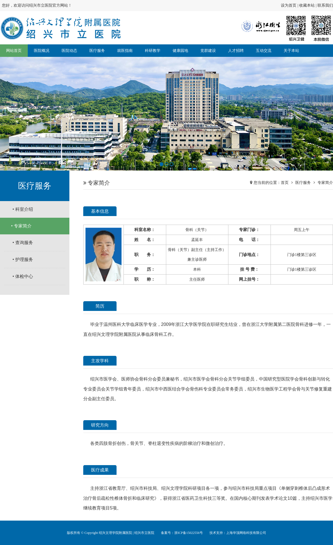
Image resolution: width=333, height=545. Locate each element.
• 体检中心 (22, 276)
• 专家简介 (21, 226)
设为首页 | (290, 5)
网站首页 (14, 51)
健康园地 (180, 51)
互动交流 (263, 51)
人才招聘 (236, 51)
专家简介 (325, 183)
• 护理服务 (22, 259)
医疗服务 (97, 51)
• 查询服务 (22, 242)
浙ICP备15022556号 (188, 533)
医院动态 (69, 51)
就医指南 (125, 51)
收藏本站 (307, 5)
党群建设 (208, 51)
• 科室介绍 (22, 209)
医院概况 (41, 51)
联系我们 (325, 5)
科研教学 (152, 51)
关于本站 (291, 51)
